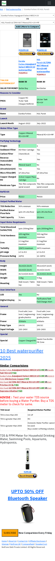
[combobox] (27, 15)
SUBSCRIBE (10, 532)
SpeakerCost (41, 544)
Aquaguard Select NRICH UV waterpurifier (27, 65)
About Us (12, 541)
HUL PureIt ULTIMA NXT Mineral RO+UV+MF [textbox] (20, 22)
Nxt (1, 9)
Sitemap (5, 544)
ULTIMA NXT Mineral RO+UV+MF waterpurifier (44, 65)
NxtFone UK (15, 544)
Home (4, 541)
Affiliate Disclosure (37, 541)
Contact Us (22, 541)
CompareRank (28, 544)
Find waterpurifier (13, 9)
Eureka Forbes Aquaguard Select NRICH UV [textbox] (20, 15)
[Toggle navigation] (49, 3)
